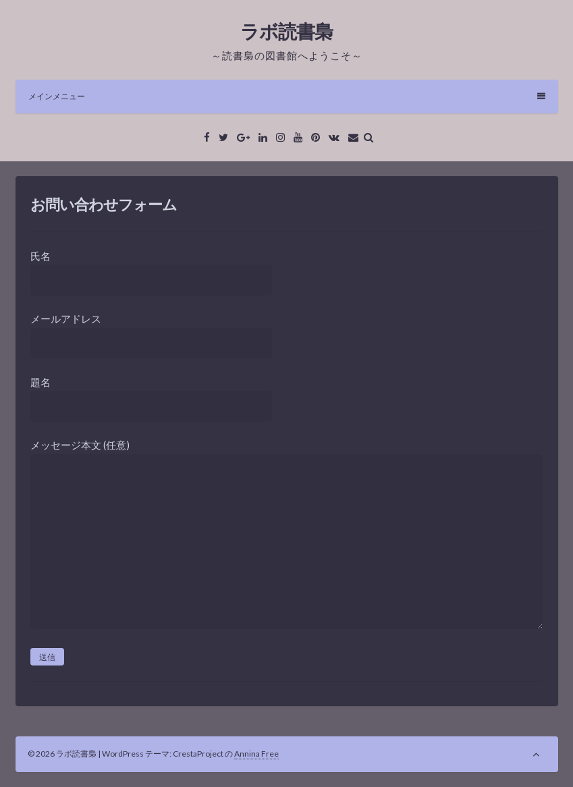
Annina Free (256, 754)
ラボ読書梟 (286, 31)
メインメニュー (286, 96)
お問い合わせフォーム (103, 204)
